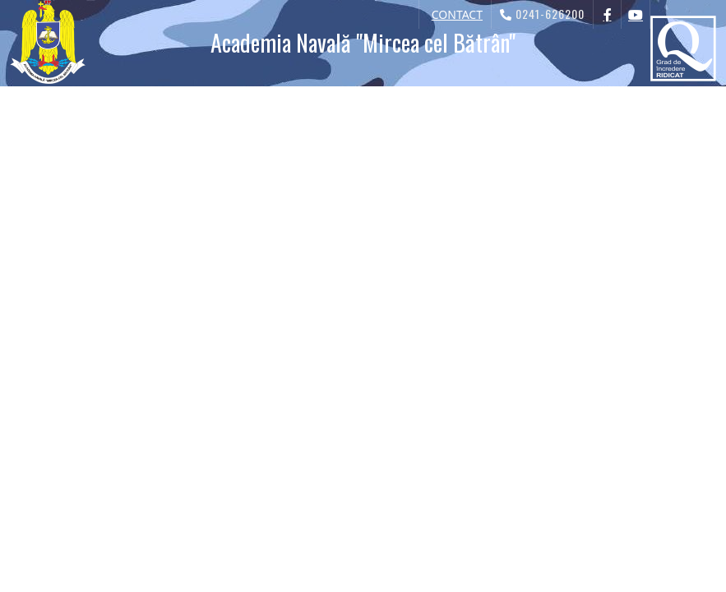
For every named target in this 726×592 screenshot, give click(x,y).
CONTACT (457, 14)
